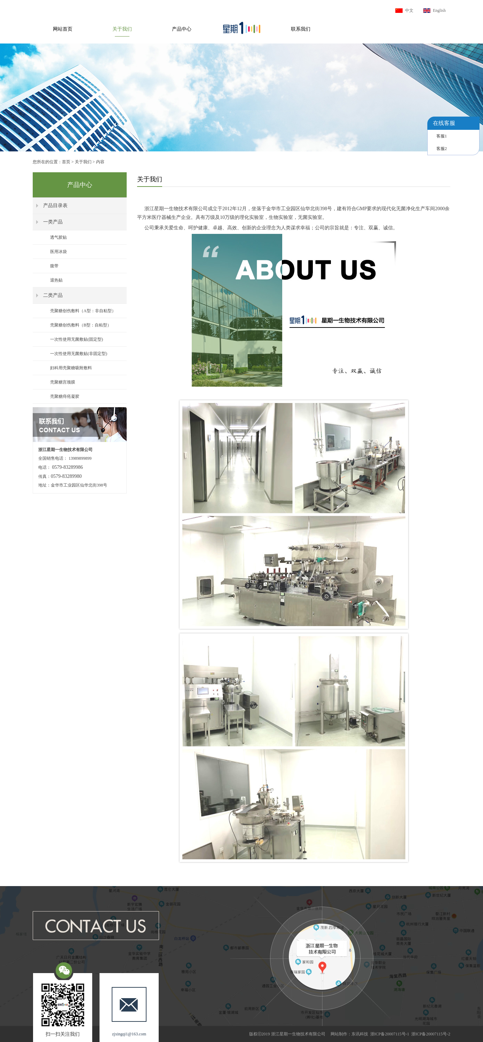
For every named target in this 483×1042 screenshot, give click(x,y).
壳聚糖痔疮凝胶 (64, 396)
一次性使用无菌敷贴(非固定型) (78, 353)
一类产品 (53, 221)
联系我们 (300, 29)
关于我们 (122, 29)
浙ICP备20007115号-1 (389, 1034)
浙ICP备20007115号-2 (430, 1034)
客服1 (441, 136)
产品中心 (181, 29)
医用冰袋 (58, 251)
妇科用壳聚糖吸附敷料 (71, 367)
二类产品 (53, 295)
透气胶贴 (58, 237)
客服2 (441, 148)
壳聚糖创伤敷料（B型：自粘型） (80, 325)
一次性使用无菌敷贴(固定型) (76, 339)
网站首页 (62, 29)
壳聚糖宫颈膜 (62, 382)
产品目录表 (55, 205)
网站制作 (339, 1034)
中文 (409, 10)
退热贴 (56, 280)
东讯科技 (359, 1034)
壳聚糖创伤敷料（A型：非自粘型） (83, 310)
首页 (66, 161)
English (439, 10)
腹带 (54, 265)
